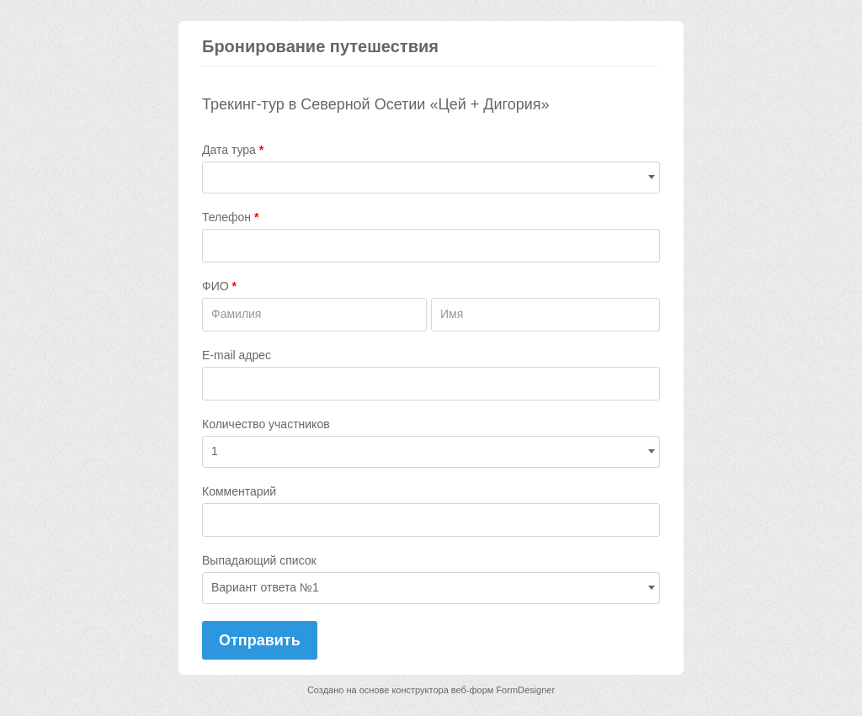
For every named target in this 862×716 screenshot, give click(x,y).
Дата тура (232, 149)
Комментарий (239, 491)
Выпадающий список (259, 560)
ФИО (219, 286)
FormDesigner (525, 690)
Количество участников (266, 424)
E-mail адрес (236, 355)
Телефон (230, 217)
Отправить (260, 640)
